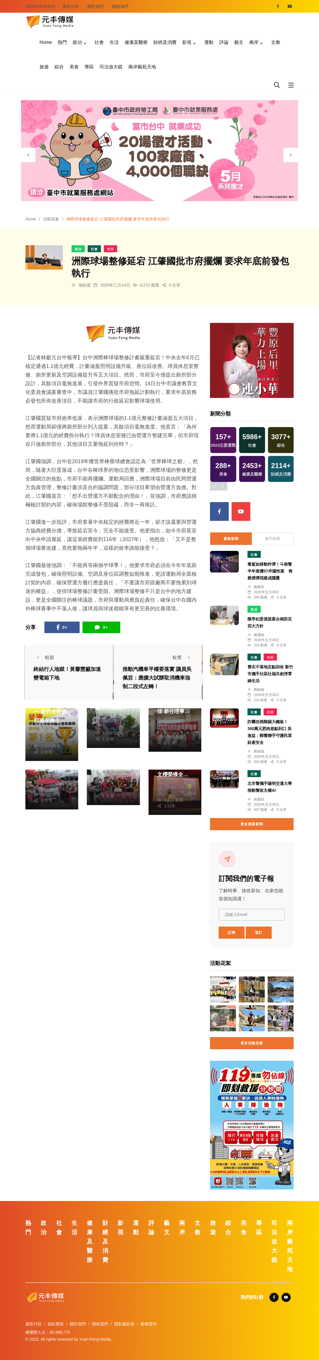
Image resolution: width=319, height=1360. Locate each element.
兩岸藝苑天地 (142, 66)
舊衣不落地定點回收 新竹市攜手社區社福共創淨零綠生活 (270, 674)
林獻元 (108, 714)
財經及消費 (165, 42)
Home (46, 42)
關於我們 (95, 6)
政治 (77, 42)
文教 (275, 42)
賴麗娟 (259, 635)
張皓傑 (84, 285)
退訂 (258, 933)
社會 (99, 42)
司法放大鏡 (111, 66)
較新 (43, 657)
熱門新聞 (272, 539)
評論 (223, 42)
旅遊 (44, 66)
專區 (89, 66)
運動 (208, 42)
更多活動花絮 (252, 1043)
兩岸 (253, 42)
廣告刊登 (71, 6)
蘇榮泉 (170, 718)
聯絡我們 (120, 6)
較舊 (182, 657)
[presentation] (28, 155)
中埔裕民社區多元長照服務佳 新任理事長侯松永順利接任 (173, 711)
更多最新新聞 (252, 824)
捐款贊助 (56, 1324)
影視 (187, 42)
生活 (114, 42)
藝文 (238, 42)
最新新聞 (231, 539)
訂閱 (231, 933)
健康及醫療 (136, 42)
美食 (74, 66)
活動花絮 (51, 219)
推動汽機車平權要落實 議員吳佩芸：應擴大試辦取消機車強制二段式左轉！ (157, 677)
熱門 (62, 42)
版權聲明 (148, 1324)
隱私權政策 (124, 1324)
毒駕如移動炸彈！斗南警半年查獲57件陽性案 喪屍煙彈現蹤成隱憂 (269, 571)
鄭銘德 (47, 727)
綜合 (59, 66)
